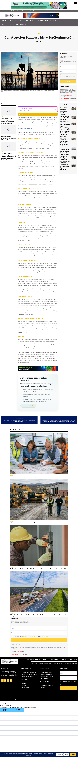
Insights (18, 21)
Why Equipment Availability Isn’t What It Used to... (65, 134)
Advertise (40, 11)
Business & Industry (10, 24)
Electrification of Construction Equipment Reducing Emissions (65, 168)
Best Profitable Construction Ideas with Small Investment (19, 420)
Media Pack (68, 95)
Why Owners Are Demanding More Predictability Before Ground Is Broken (7, 121)
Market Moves (44, 21)
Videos (18, 11)
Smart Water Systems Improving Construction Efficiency (64, 111)
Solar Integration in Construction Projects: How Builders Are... (64, 151)
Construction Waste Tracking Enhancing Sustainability (65, 118)
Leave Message (64, 98)
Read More (12, 677)
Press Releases (30, 21)
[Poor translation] (17, 710)
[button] (74, 21)
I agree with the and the (68, 76)
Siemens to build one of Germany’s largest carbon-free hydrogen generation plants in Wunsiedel (59, 420)
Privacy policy (44, 636)
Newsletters (25, 11)
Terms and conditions (29, 636)
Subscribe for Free (29, 406)
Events (55, 21)
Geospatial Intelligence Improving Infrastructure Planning (65, 159)
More (23, 24)
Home (4, 21)
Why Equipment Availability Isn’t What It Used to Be (8, 138)
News (10, 21)
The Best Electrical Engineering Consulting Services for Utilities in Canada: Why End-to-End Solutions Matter (8, 157)
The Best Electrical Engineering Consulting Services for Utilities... (64, 142)
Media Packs (33, 11)
